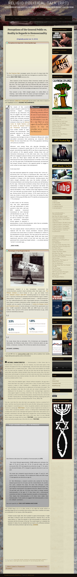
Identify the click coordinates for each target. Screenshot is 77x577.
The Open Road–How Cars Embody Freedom (61, 265)
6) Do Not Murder (56, 127)
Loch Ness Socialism (57, 250)
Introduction (55, 116)
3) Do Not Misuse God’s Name (60, 121)
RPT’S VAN (68, 18)
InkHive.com (31, 575)
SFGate (42, 560)
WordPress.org (56, 385)
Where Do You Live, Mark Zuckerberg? (59, 274)
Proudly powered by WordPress (12, 575)
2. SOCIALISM (56, 203)
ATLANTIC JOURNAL (13, 348)
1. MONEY (54, 201)
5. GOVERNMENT (57, 208)
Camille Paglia (16, 560)
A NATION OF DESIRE (58, 236)
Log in (53, 379)
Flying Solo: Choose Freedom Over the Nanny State (61, 247)
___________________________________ (62, 210)
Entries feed (55, 381)
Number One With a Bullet (59, 251)
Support (48, 18)
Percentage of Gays (43, 566)
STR (41, 458)
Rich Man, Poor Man (57, 253)
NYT (29, 560)
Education (22, 559)
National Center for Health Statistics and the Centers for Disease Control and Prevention (19, 125)
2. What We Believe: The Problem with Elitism (61, 220)
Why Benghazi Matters (58, 277)
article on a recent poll (21, 100)
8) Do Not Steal (56, 130)
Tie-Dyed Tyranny (57, 270)
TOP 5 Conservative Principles (60, 272)
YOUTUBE (36, 419)
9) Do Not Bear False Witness (59, 134)
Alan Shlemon (10, 560)
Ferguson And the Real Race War (61, 245)
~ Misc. (61, 18)
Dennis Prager (16, 559)
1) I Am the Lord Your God (59, 118)
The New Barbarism (57, 263)
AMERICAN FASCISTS (58, 238)
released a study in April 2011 (18, 294)
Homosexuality (32, 559)
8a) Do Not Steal (56, 132)
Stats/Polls (44, 559)
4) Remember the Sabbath (59, 123)
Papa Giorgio (32, 35)
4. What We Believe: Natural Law (60, 224)
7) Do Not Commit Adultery (59, 128)
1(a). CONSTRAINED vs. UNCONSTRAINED (58, 213)
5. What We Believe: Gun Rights (60, 226)
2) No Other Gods (56, 119)
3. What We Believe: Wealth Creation (62, 223)
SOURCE (35, 525)
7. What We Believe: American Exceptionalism (60, 230)
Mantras (17, 18)
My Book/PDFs (25, 18)
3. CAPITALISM (56, 204)
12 (12, 18)
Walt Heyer (21, 408)
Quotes (33, 18)
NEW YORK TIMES (16, 77)
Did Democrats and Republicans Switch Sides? (60, 240)
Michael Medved (38, 559)
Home (7, 18)
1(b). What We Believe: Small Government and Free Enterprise (60, 217)
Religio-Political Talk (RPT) (38, 3)
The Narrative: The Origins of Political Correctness (60, 260)
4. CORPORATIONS (57, 206)
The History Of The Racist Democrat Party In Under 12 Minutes (61, 255)
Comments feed (56, 383)
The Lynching (55, 258)
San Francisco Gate (14, 73)
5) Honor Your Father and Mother (60, 125)
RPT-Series (40, 18)
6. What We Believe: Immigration (60, 228)
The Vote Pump (56, 268)
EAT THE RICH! (56, 243)
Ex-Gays (20, 560)
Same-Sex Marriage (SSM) (35, 560)
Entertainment (26, 559)
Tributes (54, 18)
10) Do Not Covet (56, 136)
